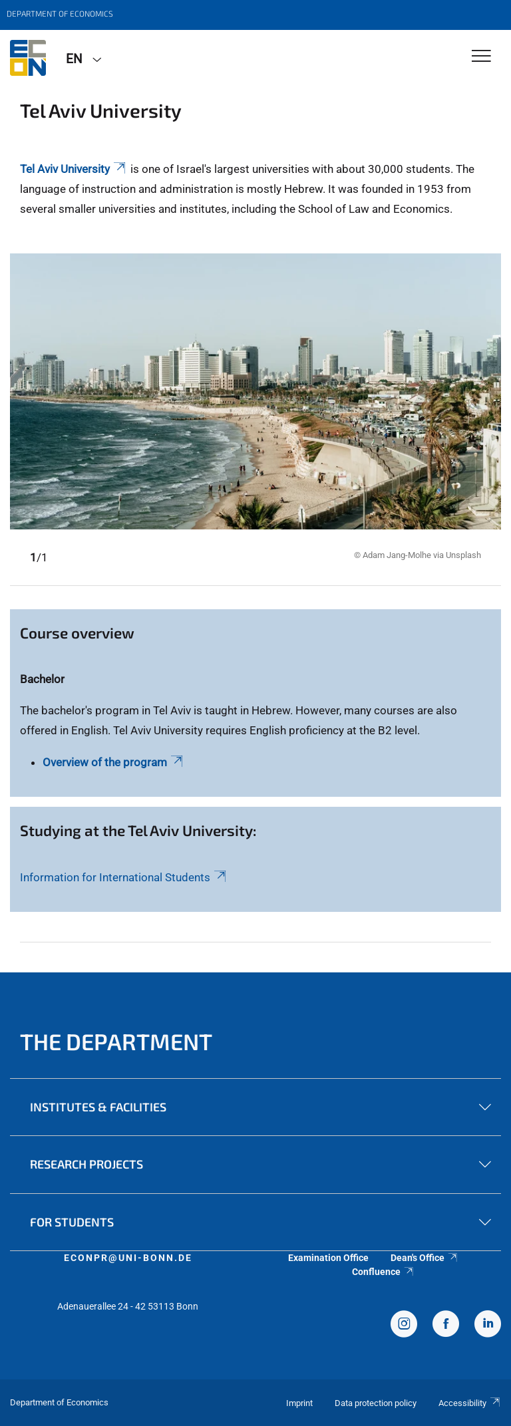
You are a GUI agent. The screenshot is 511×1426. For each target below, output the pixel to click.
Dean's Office (424, 1257)
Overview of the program (114, 762)
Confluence (383, 1271)
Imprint (299, 1403)
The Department (116, 1041)
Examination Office (328, 1257)
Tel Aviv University (74, 169)
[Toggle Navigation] (481, 57)
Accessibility (469, 1403)
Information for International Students (124, 877)
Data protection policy (376, 1403)
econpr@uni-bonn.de (128, 1257)
